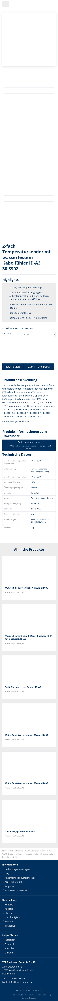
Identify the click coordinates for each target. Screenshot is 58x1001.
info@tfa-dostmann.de (20, 982)
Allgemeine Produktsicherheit (20, 877)
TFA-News (10, 925)
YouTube (9, 948)
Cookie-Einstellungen (44, 995)
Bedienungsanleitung (29, 445)
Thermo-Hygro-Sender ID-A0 (20, 831)
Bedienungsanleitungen (17, 869)
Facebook (9, 944)
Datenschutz (18, 995)
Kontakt (9, 904)
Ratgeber (9, 886)
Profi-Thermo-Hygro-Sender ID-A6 (23, 687)
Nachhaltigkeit (12, 917)
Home (5, 850)
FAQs (7, 873)
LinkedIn (9, 952)
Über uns (9, 913)
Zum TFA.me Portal (39, 366)
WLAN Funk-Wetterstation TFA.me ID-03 (26, 735)
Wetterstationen (16, 850)
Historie (9, 921)
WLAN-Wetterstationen (35, 850)
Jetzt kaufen (13, 366)
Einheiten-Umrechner (16, 890)
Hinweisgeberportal (29, 998)
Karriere (9, 908)
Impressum (29, 995)
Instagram (10, 939)
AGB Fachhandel (13, 881)
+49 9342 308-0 (17, 978)
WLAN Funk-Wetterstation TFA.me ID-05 (26, 587)
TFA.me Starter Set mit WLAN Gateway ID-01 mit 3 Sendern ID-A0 (28, 637)
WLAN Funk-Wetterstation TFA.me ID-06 (26, 783)
